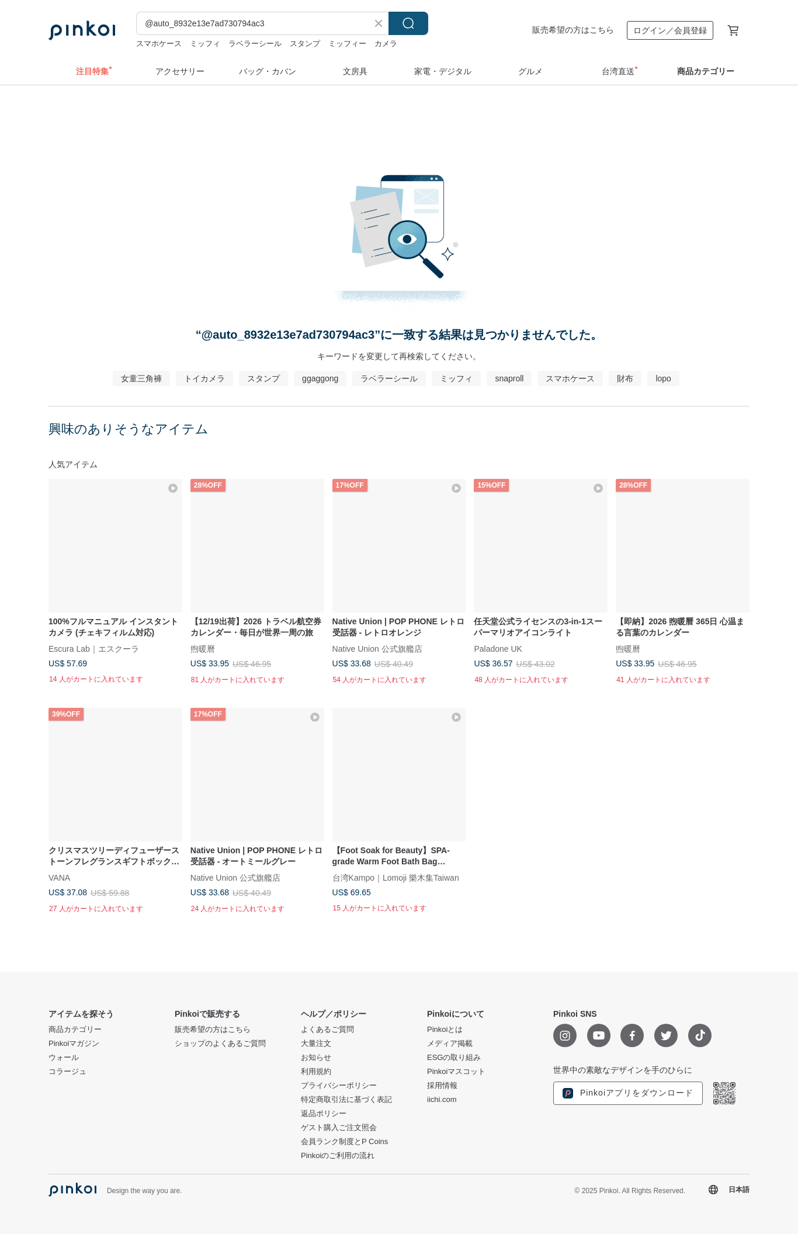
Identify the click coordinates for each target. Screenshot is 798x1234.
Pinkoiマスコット (456, 1072)
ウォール (63, 1058)
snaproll (509, 378)
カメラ (385, 43)
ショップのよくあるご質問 (220, 1044)
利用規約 (316, 1072)
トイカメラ (204, 378)
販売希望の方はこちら (573, 29)
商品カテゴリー (75, 1030)
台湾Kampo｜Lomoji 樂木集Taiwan (395, 877)
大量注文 (316, 1044)
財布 (625, 378)
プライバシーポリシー (339, 1086)
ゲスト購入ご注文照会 (339, 1128)
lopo (663, 378)
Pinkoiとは (445, 1030)
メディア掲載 (450, 1044)
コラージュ (67, 1072)
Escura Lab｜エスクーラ (93, 648)
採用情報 (442, 1086)
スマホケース (159, 43)
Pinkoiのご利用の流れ (337, 1156)
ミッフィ (205, 43)
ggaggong (320, 378)
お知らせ (316, 1058)
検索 (408, 23)
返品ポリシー (323, 1114)
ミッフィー (347, 43)
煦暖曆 (202, 648)
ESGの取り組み (454, 1058)
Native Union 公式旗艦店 (377, 648)
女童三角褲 (141, 378)
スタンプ (305, 43)
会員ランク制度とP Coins (344, 1142)
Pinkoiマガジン (73, 1044)
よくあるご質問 (327, 1030)
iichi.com (442, 1100)
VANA (59, 877)
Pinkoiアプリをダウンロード (628, 1093)
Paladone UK (498, 648)
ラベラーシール (255, 43)
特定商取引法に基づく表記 (346, 1100)
